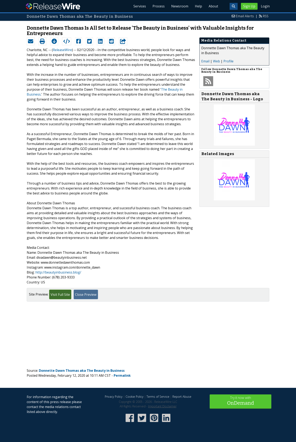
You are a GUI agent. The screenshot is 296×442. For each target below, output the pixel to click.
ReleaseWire (53, 6)
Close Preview (85, 294)
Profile (228, 61)
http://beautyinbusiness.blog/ (58, 272)
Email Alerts (245, 16)
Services (139, 6)
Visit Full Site (60, 294)
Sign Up (249, 6)
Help (198, 6)
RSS (265, 16)
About (213, 6)
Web (216, 61)
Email (205, 61)
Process (159, 6)
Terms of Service (158, 397)
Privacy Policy (114, 397)
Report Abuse (181, 397)
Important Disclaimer (162, 406)
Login (265, 6)
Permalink (122, 375)
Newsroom (179, 6)
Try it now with (240, 401)
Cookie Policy (134, 397)
